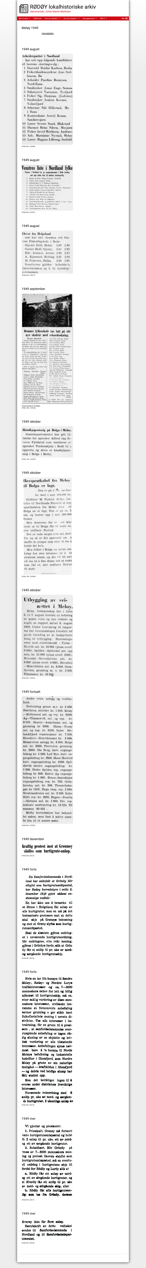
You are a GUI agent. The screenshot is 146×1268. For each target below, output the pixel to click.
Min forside (23, 18)
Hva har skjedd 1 (70, 18)
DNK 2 (102, 18)
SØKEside (37, 18)
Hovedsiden (48, 33)
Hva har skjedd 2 (51, 18)
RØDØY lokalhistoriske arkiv (63, 7)
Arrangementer (88, 18)
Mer (125, 18)
